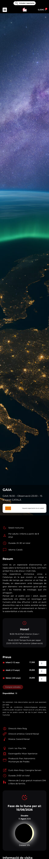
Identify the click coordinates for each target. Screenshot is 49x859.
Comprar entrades (13, 687)
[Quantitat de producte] (42, 663)
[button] (5, 10)
